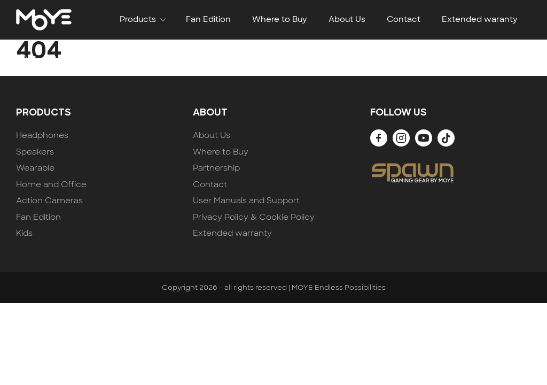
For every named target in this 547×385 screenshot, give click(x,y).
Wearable (35, 168)
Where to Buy (279, 19)
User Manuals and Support (246, 201)
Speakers (35, 152)
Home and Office (51, 185)
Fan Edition (208, 19)
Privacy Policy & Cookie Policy (254, 217)
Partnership (216, 168)
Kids (24, 233)
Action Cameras (49, 201)
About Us (347, 19)
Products (138, 19)
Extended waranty (480, 19)
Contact (403, 19)
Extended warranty (232, 233)
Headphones (42, 135)
